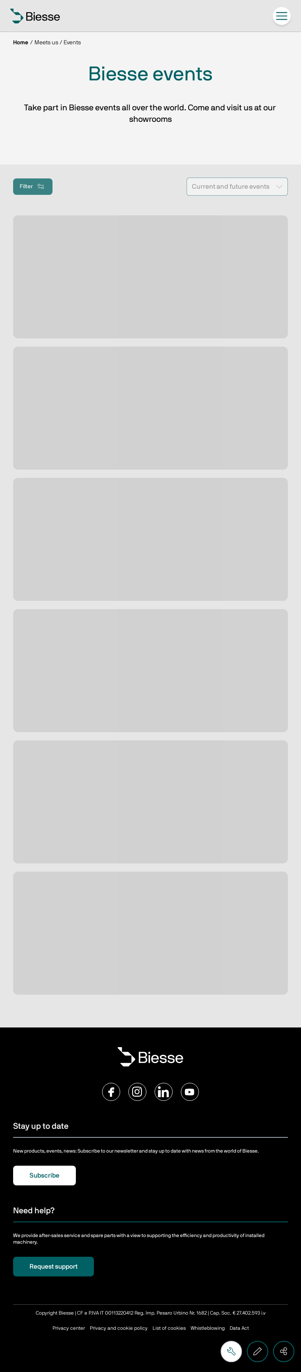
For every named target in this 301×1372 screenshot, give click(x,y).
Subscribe (44, 1175)
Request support (54, 1266)
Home (20, 43)
